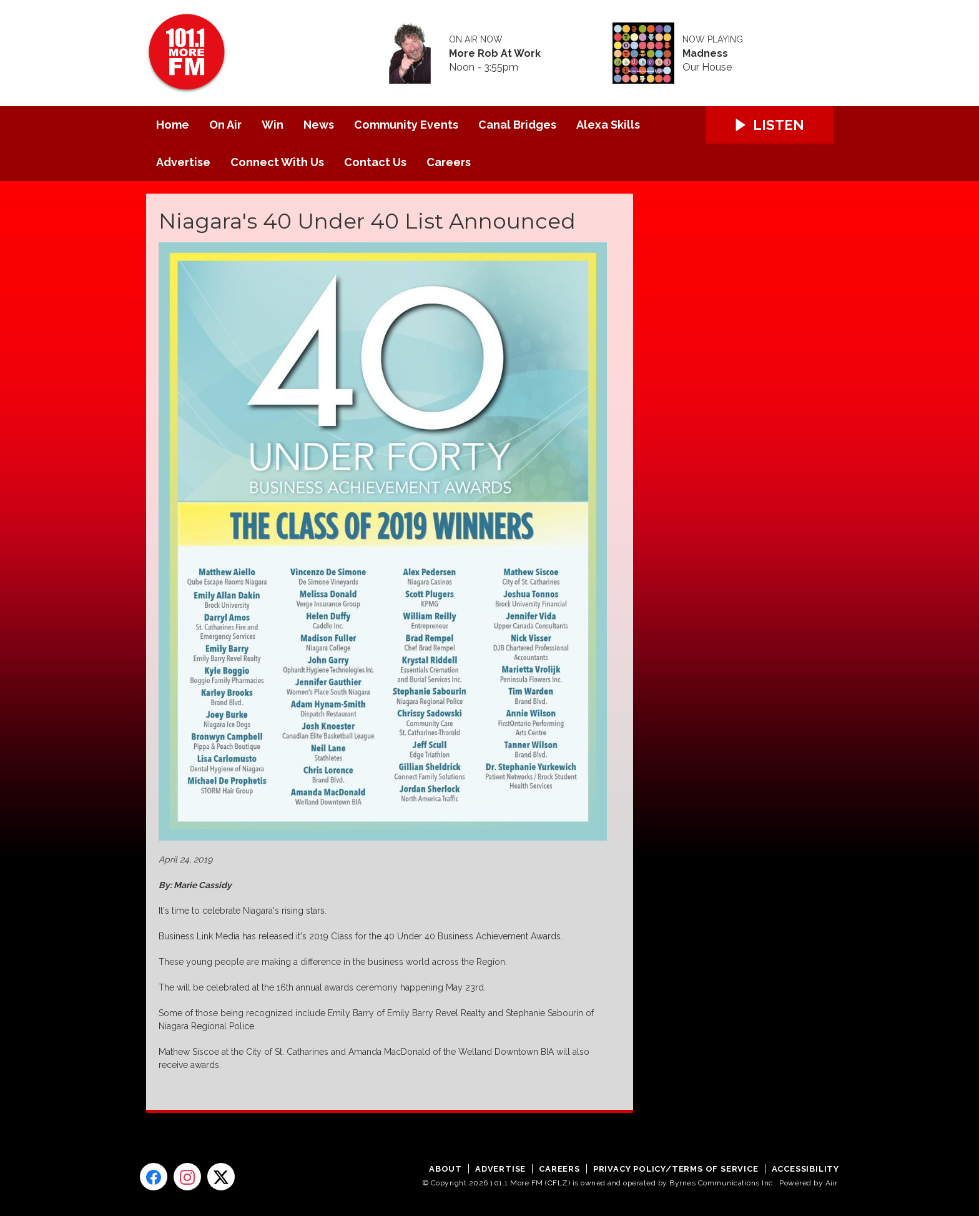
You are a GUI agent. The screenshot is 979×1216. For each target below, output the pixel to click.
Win (272, 124)
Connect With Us (277, 162)
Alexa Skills (608, 124)
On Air (225, 124)
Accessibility (805, 1169)
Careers (448, 162)
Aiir (831, 1183)
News (318, 124)
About (445, 1169)
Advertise (183, 162)
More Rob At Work (495, 53)
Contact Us (375, 162)
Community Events (406, 124)
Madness (705, 53)
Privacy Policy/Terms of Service (676, 1169)
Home (172, 124)
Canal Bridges (517, 124)
